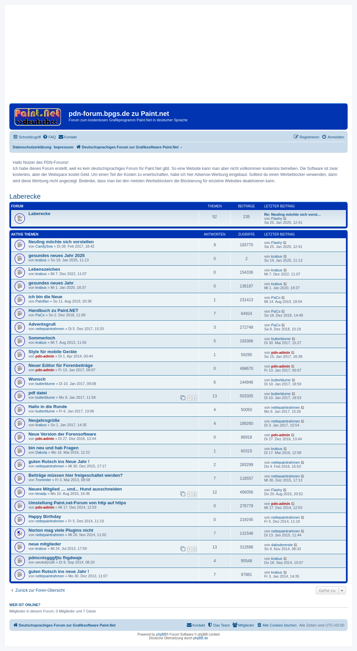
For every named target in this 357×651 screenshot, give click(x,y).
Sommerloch (41, 337)
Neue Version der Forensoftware (62, 434)
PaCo (276, 298)
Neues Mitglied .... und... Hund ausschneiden (75, 489)
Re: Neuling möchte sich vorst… (292, 214)
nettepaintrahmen (49, 329)
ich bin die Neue (45, 296)
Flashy (276, 218)
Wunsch (37, 379)
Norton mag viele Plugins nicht (60, 530)
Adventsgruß (42, 324)
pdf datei (37, 392)
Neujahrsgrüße (44, 420)
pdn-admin (44, 356)
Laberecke (25, 196)
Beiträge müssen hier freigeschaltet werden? (75, 475)
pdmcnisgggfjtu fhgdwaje (55, 557)
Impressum (64, 147)
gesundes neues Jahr (51, 282)
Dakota (41, 452)
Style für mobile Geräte (52, 351)
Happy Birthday (44, 516)
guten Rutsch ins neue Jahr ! (58, 571)
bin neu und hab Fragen (53, 447)
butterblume (281, 339)
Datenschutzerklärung (32, 147)
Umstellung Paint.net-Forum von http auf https (77, 502)
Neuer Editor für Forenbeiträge (60, 365)
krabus (41, 260)
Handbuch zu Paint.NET (53, 310)
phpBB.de (200, 638)
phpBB (161, 634)
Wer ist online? (25, 605)
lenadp (41, 494)
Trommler (43, 480)
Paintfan (42, 301)
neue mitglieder (44, 543)
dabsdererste (282, 545)
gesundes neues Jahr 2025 (56, 255)
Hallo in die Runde (47, 406)
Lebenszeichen (44, 269)
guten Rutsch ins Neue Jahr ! (58, 461)
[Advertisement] (178, 56)
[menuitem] (49, 137)
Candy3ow (44, 246)
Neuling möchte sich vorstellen (61, 241)
